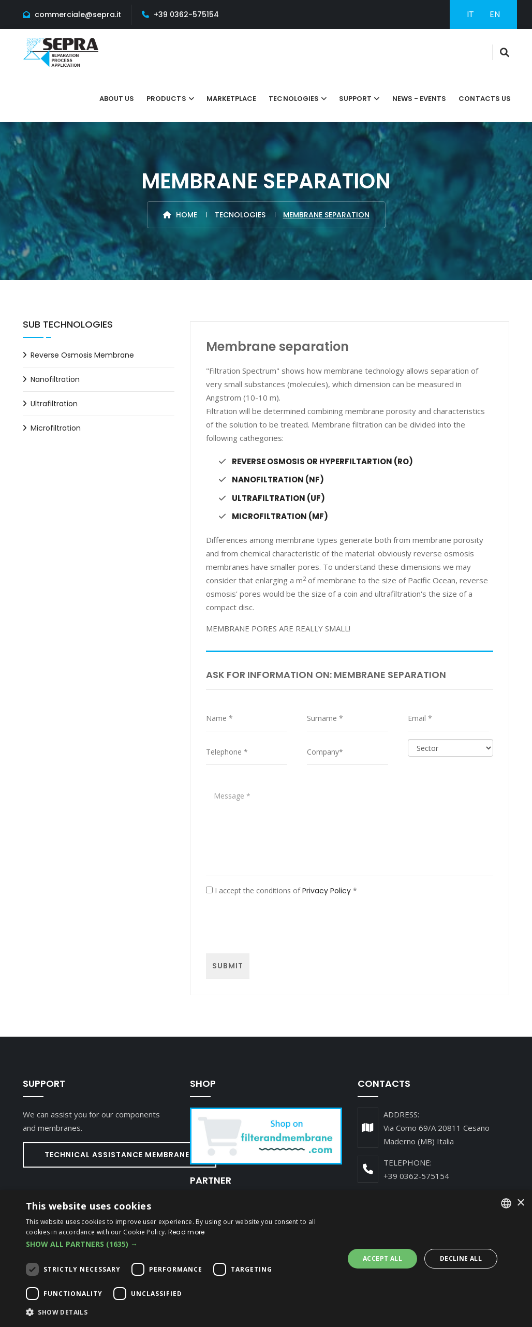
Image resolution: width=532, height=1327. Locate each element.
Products (166, 99)
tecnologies (294, 99)
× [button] (520, 1203)
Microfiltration (56, 428)
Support (355, 99)
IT (470, 14)
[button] (180, 1244)
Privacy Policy (326, 890)
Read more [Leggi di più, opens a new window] (186, 1232)
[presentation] (284, 925)
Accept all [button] (382, 1258)
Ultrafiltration (54, 404)
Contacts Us (485, 99)
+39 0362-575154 (186, 14)
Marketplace (231, 99)
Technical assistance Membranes (120, 1154)
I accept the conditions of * (281, 890)
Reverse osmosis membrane (82, 355)
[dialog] (266, 1258)
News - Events (419, 99)
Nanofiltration (55, 379)
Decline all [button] (461, 1258)
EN (495, 14)
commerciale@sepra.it (78, 14)
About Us (116, 99)
